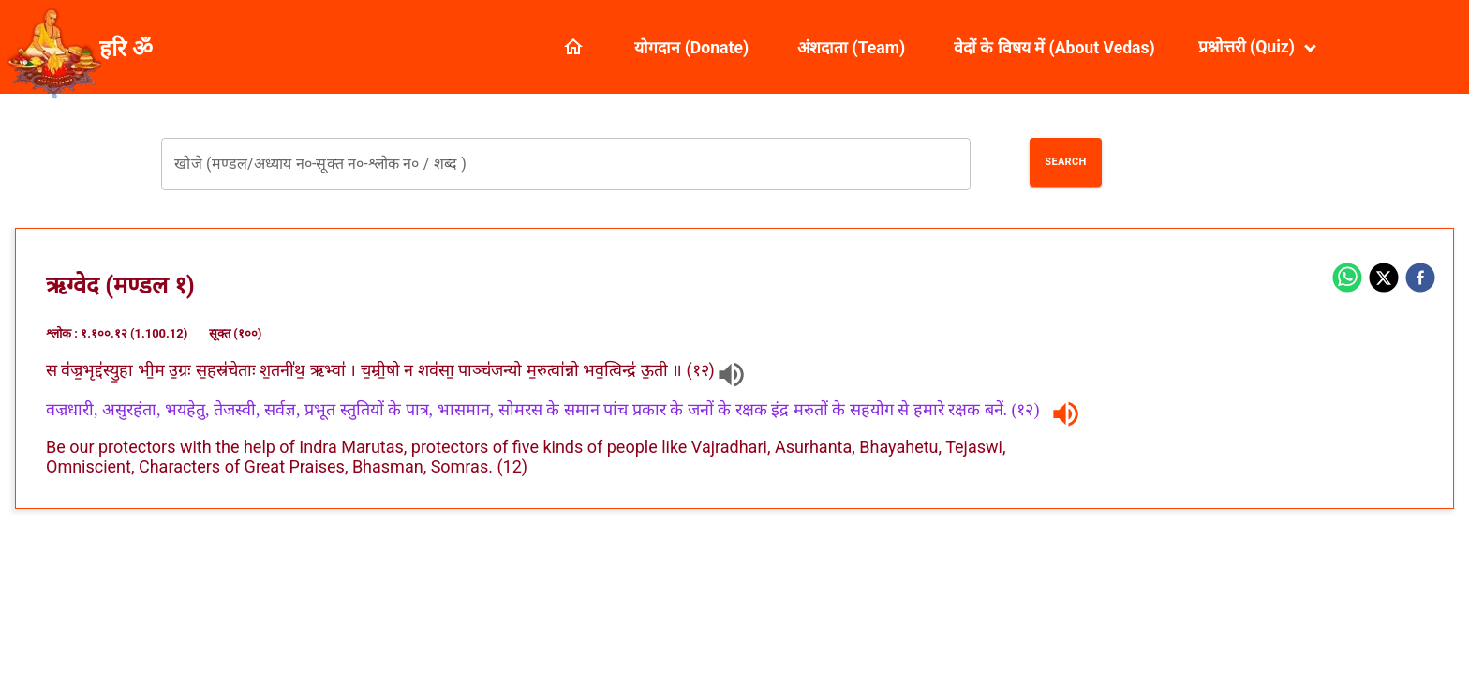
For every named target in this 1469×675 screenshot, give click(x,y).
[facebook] (1420, 279)
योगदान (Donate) (691, 47)
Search (1065, 162)
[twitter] (1384, 279)
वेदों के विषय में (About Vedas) (1054, 47)
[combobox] (566, 164)
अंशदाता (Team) (851, 47)
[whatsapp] (1347, 279)
